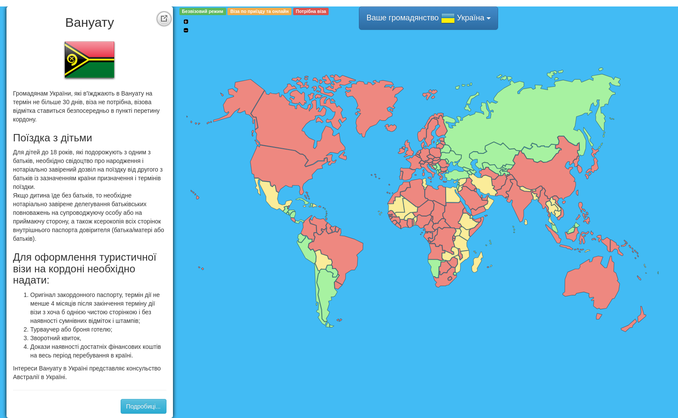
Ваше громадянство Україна (428, 18)
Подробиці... (143, 406)
